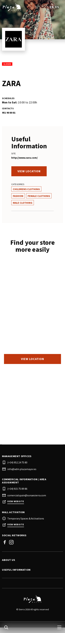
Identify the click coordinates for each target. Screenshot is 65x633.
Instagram (11, 542)
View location (29, 171)
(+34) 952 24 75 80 (17, 462)
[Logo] (32, 599)
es (57, 7)
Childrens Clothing (26, 189)
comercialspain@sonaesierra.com (26, 495)
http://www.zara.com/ (24, 157)
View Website (15, 501)
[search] (6, 627)
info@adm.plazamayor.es (21, 469)
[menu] (59, 627)
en (52, 7)
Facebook (4, 542)
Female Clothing (39, 196)
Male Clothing (22, 202)
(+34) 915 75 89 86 (17, 488)
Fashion (18, 196)
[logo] (17, 7)
